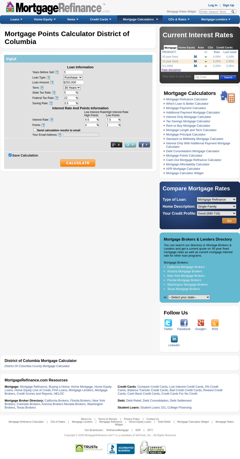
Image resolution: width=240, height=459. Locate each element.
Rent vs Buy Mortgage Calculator (188, 125)
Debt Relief (133, 400)
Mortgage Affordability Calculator (188, 164)
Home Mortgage (82, 386)
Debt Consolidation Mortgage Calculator (193, 151)
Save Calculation (25, 155)
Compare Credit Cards (152, 386)
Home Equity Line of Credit (33, 390)
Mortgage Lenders (214, 19)
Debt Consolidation (155, 400)
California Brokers (57, 400)
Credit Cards (99, 19)
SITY (150, 430)
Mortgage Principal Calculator (186, 134)
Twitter (168, 327)
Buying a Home (59, 386)
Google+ (201, 327)
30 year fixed (170, 56)
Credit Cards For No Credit (179, 393)
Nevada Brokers (74, 404)
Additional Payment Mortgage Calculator (193, 112)
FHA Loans (59, 390)
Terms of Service (107, 419)
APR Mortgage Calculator (183, 168)
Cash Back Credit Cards (143, 393)
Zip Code (201, 77)
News (71, 19)
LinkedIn (174, 344)
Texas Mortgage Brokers (183, 289)
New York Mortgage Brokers (186, 275)
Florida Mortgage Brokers (184, 280)
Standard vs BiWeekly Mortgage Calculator (195, 139)
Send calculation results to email (58, 130)
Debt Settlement (181, 400)
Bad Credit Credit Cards (186, 390)
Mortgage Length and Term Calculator (191, 130)
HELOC (59, 393)
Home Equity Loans (140, 421)
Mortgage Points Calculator (184, 155)
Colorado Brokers (28, 404)
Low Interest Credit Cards (186, 386)
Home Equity (43, 19)
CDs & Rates (177, 19)
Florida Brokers (80, 400)
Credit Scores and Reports (34, 393)
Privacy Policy (132, 419)
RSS (215, 327)
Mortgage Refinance (33, 386)
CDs (210, 47)
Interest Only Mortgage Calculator (188, 117)
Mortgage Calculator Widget (184, 173)
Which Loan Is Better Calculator (187, 103)
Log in (213, 5)
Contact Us (152, 419)
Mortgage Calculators (138, 19)
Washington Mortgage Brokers (187, 284)
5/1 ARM (167, 66)
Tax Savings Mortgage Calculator (188, 121)
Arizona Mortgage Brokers (184, 271)
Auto (201, 47)
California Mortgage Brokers (186, 267)
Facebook (183, 327)
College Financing (179, 407)
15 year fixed (170, 61)
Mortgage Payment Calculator (186, 108)
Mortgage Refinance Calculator (187, 99)
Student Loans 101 (153, 407)
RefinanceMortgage (117, 430)
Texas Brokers (26, 407)
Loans (14, 19)
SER (138, 430)
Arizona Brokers (52, 404)
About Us (86, 419)
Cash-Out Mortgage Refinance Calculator (193, 160)
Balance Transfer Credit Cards (147, 390)
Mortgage (170, 47)
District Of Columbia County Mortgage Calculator (37, 366)
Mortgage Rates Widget (181, 11)
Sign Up (228, 5)
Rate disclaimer (171, 70)
